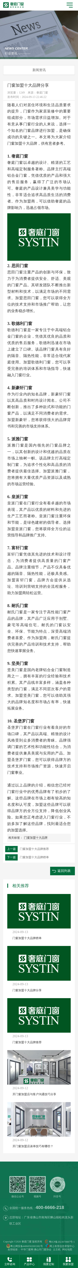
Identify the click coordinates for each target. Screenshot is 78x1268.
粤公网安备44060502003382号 (24, 1246)
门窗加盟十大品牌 (22, 143)
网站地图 (67, 1249)
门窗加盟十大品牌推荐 (27, 849)
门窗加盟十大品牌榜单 (27, 857)
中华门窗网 (27, 1249)
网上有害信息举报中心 (58, 1246)
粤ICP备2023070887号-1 (62, 1242)
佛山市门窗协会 (42, 1249)
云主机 (57, 1249)
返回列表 (64, 871)
